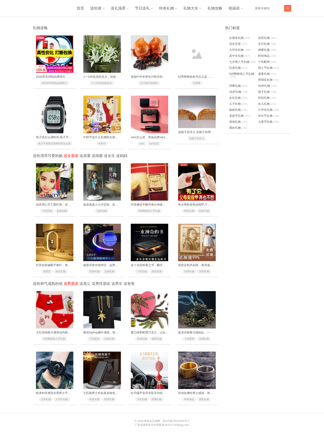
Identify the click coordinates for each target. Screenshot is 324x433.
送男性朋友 (101, 284)
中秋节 (102, 143)
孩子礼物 (267, 91)
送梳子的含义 (196, 138)
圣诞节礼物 (239, 115)
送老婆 (85, 156)
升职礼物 (142, 399)
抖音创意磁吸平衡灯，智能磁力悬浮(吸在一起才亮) (68, 265)
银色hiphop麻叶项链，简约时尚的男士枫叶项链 (113, 332)
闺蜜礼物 (267, 49)
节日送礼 (142, 8)
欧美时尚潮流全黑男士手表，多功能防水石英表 (66, 393)
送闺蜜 (97, 156)
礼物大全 (190, 8)
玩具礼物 (238, 67)
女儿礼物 (267, 103)
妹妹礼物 (238, 109)
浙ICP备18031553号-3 (175, 420)
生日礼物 (267, 43)
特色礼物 (166, 8)
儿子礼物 (238, 103)
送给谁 (95, 8)
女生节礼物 (268, 115)
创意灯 (47, 271)
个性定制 (47, 210)
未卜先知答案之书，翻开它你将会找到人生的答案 (162, 265)
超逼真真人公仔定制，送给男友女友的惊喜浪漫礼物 (116, 204)
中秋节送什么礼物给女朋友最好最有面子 (109, 137)
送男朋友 (71, 284)
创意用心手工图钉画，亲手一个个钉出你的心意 (66, 204)
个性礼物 (142, 271)
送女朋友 (71, 156)
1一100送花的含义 (102, 83)
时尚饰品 (189, 399)
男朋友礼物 (268, 79)
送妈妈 (121, 156)
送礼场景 (118, 8)
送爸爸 (129, 284)
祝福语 (234, 8)
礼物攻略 (214, 8)
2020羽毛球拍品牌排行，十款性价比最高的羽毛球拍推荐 (72, 76)
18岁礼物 (102, 210)
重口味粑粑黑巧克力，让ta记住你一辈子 (156, 332)
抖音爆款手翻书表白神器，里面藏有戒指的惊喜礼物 (164, 204)
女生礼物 (238, 97)
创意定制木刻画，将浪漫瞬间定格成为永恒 (205, 265)
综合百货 (238, 43)
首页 (80, 8)
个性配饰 (94, 338)
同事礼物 (157, 399)
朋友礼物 (204, 399)
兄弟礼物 (109, 271)
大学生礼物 (62, 399)
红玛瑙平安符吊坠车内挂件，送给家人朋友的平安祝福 (165, 393)
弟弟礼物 (238, 121)
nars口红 (154, 143)
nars (141, 143)
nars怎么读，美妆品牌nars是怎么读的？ (156, 137)
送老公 (85, 284)
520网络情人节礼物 (149, 210)
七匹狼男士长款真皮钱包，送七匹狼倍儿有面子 (113, 393)
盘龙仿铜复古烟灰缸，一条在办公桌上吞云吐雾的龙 (211, 332)
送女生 (109, 156)
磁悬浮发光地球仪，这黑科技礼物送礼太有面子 (113, 265)
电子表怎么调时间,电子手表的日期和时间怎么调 (67, 137)
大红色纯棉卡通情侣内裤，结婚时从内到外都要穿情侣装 (72, 332)
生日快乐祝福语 (149, 83)
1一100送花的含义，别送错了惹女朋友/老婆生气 (114, 76)
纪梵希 (196, 83)
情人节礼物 (268, 67)
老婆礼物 (267, 73)
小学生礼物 (268, 109)
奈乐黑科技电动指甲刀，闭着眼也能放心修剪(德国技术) (213, 204)
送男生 (117, 284)
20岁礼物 (204, 271)
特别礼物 (267, 97)
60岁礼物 (204, 210)
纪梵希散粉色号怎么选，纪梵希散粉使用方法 (207, 76)
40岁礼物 (94, 399)
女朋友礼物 (239, 37)
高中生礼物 (239, 55)
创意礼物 (62, 210)
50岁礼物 (189, 210)
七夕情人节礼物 (242, 61)
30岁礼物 (94, 271)
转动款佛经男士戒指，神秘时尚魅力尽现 (204, 393)
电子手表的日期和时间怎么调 (54, 143)
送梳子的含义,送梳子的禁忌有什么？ (201, 132)
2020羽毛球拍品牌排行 (54, 83)
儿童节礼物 (268, 121)
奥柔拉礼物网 (152, 420)
